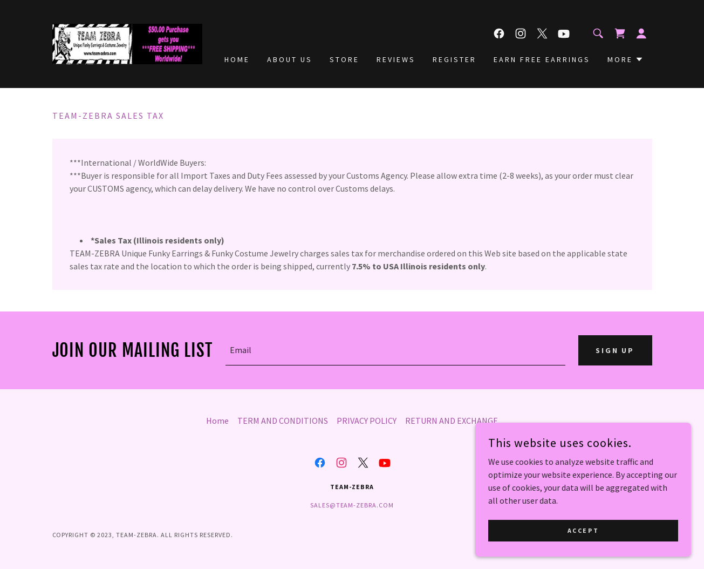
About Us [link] (289, 59)
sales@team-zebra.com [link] (352, 505)
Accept (583, 530)
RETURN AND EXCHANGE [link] (451, 420)
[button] (641, 33)
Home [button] (217, 420)
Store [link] (344, 59)
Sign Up (615, 350)
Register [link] (454, 59)
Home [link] (237, 59)
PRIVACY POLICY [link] (367, 420)
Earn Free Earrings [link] (542, 59)
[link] (127, 42)
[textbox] (395, 350)
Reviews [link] (396, 59)
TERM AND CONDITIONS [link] (282, 420)
